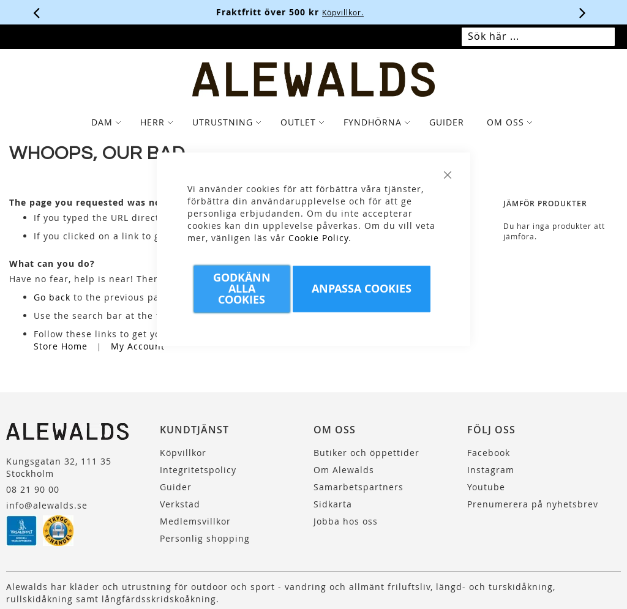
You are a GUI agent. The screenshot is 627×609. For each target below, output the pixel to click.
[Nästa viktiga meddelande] (583, 12)
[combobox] (538, 37)
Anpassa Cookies (361, 288)
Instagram (490, 470)
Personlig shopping (205, 538)
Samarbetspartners (359, 487)
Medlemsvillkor (195, 521)
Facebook (488, 452)
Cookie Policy (318, 238)
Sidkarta (333, 504)
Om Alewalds (344, 470)
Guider (176, 487)
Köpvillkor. (367, 12)
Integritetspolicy (198, 470)
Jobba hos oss (346, 521)
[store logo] (314, 79)
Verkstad (180, 504)
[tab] (313, 122)
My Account (138, 346)
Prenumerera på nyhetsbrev (532, 504)
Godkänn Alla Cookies (242, 288)
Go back (52, 297)
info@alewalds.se (47, 505)
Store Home (61, 346)
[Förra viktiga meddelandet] (36, 12)
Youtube (486, 487)
